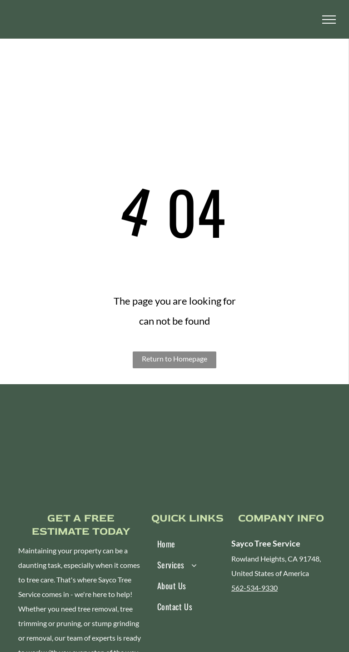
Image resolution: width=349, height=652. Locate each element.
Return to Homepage (174, 358)
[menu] (329, 19)
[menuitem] (183, 543)
